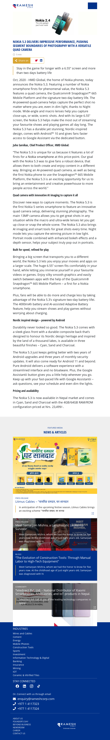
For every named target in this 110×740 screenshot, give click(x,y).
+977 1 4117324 (28, 709)
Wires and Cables (22, 633)
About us (18, 718)
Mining (17, 668)
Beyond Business (22, 724)
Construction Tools (23, 647)
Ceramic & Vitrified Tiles (26, 675)
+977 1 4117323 (28, 704)
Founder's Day (20, 721)
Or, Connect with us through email (32, 694)
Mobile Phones (21, 643)
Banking (17, 661)
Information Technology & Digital (31, 657)
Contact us (19, 733)
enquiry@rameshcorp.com (36, 699)
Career (16, 730)
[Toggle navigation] (92, 5)
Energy (16, 640)
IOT (15, 671)
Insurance (18, 664)
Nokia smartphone (41, 157)
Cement (17, 636)
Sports (16, 650)
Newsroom (18, 727)
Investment (19, 654)
